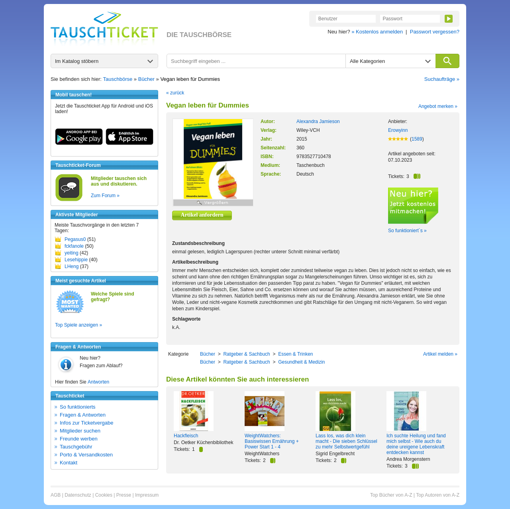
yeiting (71, 253)
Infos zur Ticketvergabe (86, 423)
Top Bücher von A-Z (391, 495)
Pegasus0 (75, 239)
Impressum (147, 495)
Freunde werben (79, 439)
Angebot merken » (437, 106)
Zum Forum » (105, 195)
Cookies (103, 495)
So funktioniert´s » (407, 230)
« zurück (175, 93)
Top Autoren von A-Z (437, 495)
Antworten (98, 382)
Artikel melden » (440, 354)
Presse (123, 495)
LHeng (71, 266)
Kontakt (68, 463)
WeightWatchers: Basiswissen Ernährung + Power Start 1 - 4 (272, 441)
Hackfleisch (186, 436)
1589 (417, 139)
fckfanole (74, 246)
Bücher (146, 79)
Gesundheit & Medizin (301, 362)
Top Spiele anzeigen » (78, 325)
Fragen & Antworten (83, 415)
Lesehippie (76, 259)
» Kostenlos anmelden (377, 32)
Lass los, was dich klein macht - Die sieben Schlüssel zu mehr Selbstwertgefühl (346, 441)
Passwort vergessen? (434, 32)
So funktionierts (78, 407)
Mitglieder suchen (80, 431)
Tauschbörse (118, 79)
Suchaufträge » (441, 79)
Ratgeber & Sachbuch (246, 354)
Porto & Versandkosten (86, 455)
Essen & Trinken (295, 354)
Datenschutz (78, 495)
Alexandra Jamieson (318, 121)
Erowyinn (398, 130)
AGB (56, 495)
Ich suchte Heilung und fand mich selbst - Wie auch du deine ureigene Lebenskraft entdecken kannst (416, 444)
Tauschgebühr (76, 447)
